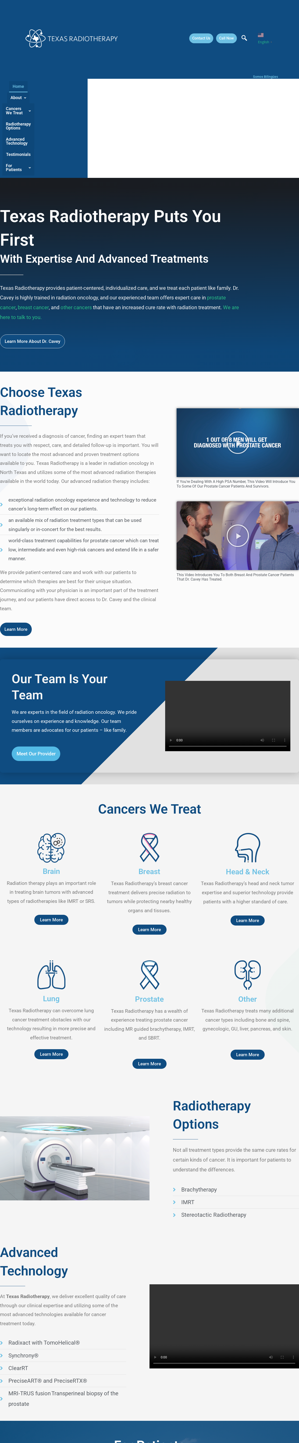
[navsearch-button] (244, 38)
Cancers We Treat (89, 114)
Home (35, 114)
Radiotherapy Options (135, 114)
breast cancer (33, 280)
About (56, 114)
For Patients (256, 114)
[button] (55, 115)
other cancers (75, 280)
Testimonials (223, 114)
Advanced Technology (183, 114)
